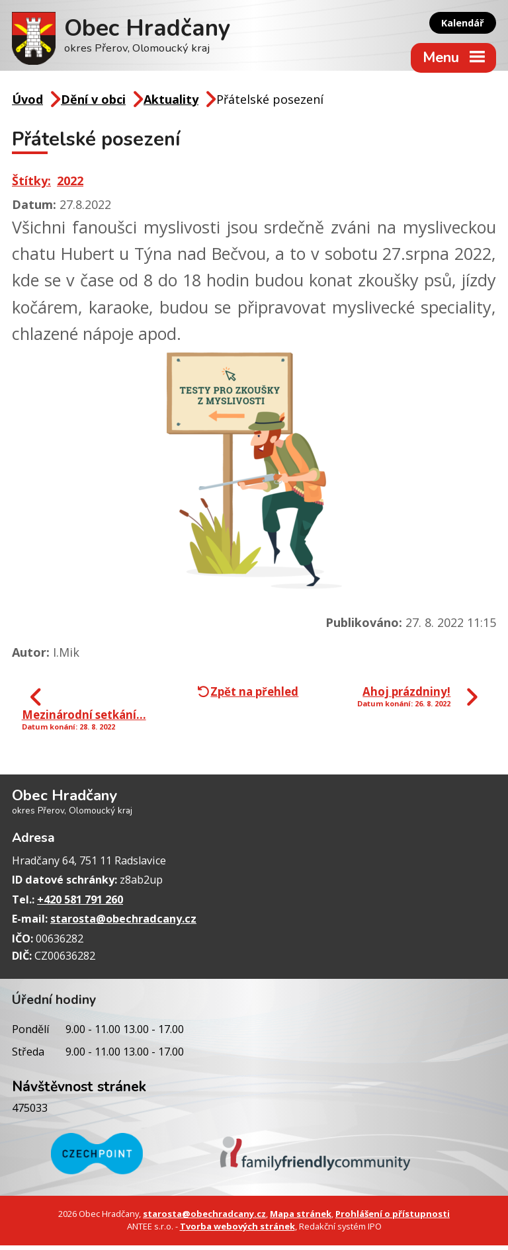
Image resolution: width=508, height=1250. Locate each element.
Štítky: (31, 185)
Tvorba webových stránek (237, 1231)
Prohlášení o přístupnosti (392, 1219)
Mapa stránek (300, 1219)
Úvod (27, 104)
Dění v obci (93, 104)
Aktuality (171, 104)
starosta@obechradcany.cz (123, 924)
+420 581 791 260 (80, 904)
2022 (70, 185)
